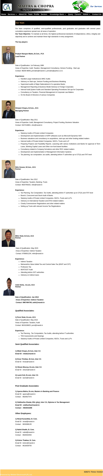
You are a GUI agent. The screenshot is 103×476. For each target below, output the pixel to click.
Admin (86, 14)
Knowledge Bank (58, 14)
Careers (78, 14)
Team (30, 14)
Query (70, 14)
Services (12, 14)
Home (3, 14)
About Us (23, 14)
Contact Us (96, 14)
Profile (36, 14)
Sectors (44, 14)
